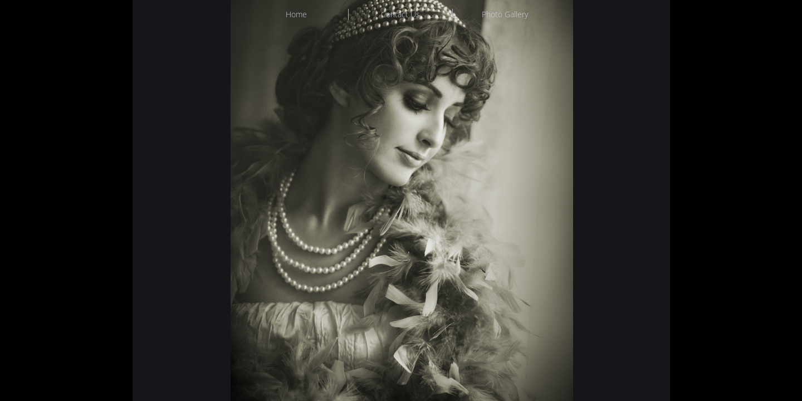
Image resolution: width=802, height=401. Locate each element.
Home (296, 14)
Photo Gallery (505, 14)
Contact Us (400, 14)
